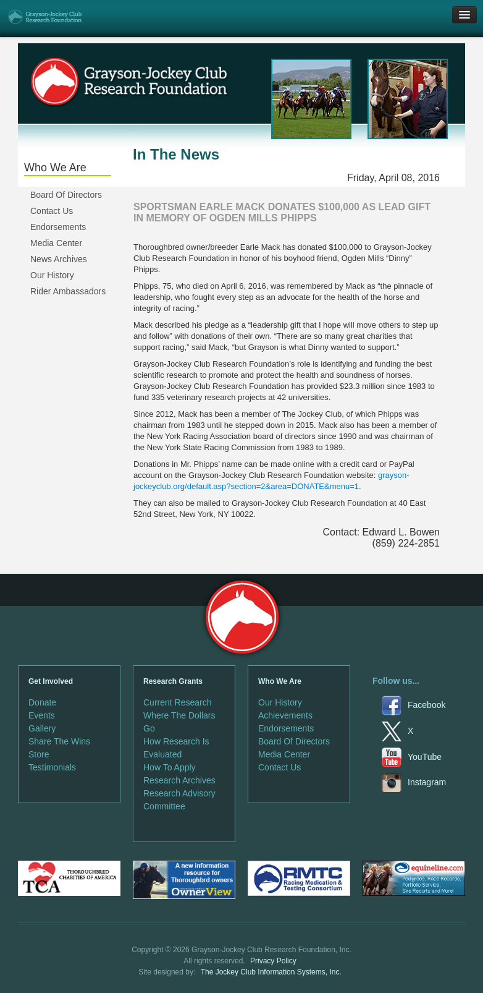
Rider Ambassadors (68, 291)
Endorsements (58, 227)
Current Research (177, 702)
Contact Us (51, 211)
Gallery (42, 728)
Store (38, 754)
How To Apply (169, 767)
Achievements (285, 715)
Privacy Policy (273, 961)
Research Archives (179, 780)
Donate (42, 702)
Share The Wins (59, 741)
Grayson (241, 617)
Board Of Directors (66, 195)
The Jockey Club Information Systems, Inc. (271, 972)
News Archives (58, 259)
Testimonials (52, 767)
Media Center (56, 243)
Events (41, 715)
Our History (52, 275)
